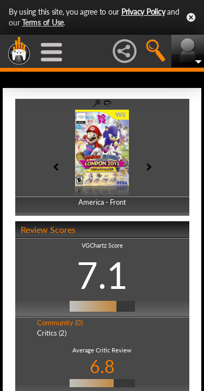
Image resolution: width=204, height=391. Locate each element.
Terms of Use (43, 22)
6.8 (102, 366)
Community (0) (60, 322)
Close (191, 17)
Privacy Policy (143, 11)
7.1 (102, 275)
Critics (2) (51, 333)
